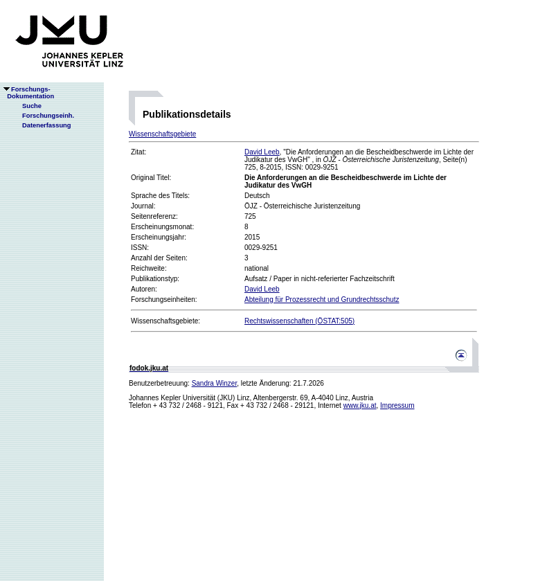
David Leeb (262, 152)
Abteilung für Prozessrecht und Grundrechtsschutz (321, 299)
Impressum (397, 405)
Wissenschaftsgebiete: (165, 321)
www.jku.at (360, 405)
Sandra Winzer (214, 383)
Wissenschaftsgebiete (162, 134)
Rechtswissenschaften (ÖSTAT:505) (299, 321)
